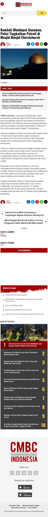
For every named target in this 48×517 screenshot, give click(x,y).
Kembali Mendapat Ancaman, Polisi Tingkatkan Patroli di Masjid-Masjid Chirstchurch (21, 33)
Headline (8, 45)
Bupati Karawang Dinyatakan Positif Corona (18, 310)
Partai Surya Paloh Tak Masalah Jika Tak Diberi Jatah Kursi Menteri (22, 407)
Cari (41, 13)
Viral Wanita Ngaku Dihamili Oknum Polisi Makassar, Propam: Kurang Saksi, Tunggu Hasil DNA (21, 425)
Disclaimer (32, 508)
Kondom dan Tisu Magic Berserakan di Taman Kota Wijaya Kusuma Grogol (21, 353)
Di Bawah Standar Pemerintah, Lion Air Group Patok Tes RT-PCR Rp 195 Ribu (21, 371)
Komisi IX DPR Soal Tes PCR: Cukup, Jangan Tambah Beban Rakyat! (21, 389)
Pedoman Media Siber (30, 505)
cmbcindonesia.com (23, 511)
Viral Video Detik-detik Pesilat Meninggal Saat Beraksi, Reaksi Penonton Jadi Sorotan (25, 345)
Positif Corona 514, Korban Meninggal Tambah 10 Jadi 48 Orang (24, 314)
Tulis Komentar (24, 250)
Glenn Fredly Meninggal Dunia (14, 305)
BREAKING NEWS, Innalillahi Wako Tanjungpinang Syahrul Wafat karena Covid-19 (24, 300)
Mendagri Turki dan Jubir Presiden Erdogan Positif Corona (21, 416)
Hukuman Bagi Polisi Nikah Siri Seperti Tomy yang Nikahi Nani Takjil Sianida (20, 362)
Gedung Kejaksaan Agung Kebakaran (16, 295)
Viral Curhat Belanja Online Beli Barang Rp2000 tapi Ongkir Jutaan (21, 380)
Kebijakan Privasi (18, 508)
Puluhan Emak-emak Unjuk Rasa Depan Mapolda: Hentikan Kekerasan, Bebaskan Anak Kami (20, 398)
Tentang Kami (14, 505)
